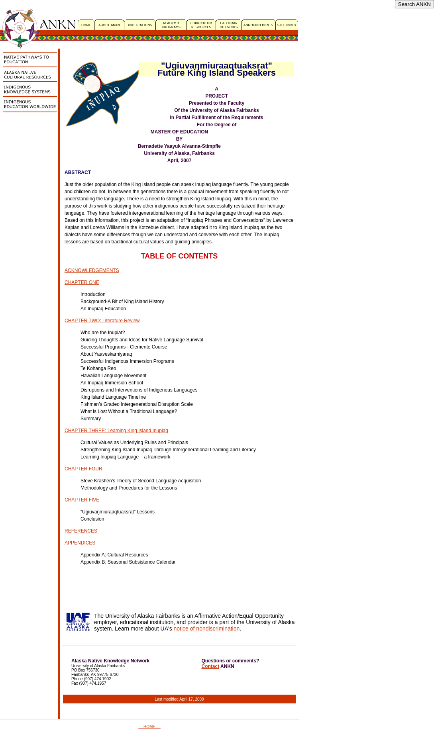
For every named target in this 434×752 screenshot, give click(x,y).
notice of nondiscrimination (207, 628)
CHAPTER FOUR (83, 469)
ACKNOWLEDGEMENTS (92, 270)
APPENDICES (80, 543)
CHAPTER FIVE (82, 500)
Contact (211, 666)
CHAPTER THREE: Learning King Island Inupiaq (116, 430)
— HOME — (149, 727)
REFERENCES (81, 531)
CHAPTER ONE (82, 282)
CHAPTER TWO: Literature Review (102, 320)
